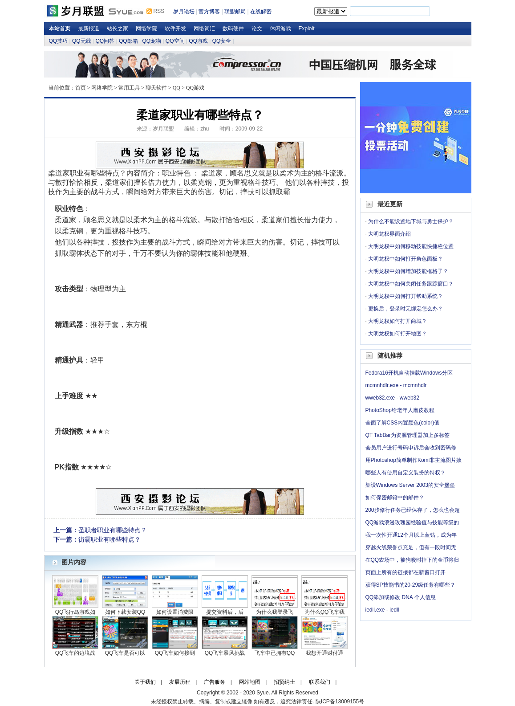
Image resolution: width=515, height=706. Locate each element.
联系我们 (319, 682)
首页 (80, 88)
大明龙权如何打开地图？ (397, 334)
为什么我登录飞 (274, 612)
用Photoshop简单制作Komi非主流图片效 (413, 460)
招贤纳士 (284, 682)
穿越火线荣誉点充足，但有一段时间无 (410, 547)
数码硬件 (233, 28)
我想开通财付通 (324, 653)
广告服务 (214, 682)
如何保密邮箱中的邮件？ (394, 497)
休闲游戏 (280, 28)
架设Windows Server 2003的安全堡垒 (410, 485)
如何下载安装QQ (125, 612)
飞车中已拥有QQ (275, 653)
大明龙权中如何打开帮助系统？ (405, 296)
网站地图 (249, 682)
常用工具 (129, 88)
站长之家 (117, 28)
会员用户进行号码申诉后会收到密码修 (410, 448)
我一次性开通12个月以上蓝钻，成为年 (411, 535)
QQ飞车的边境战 (75, 653)
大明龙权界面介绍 (389, 234)
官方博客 (209, 11)
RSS (159, 11)
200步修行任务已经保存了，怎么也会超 (412, 510)
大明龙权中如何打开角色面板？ (405, 259)
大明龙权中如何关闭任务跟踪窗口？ (411, 284)
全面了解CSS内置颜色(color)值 (402, 423)
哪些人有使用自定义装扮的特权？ (405, 472)
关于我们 (145, 682)
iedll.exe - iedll (382, 610)
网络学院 (146, 28)
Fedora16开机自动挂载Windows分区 (409, 373)
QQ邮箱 (128, 41)
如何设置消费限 (175, 612)
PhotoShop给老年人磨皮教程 (399, 410)
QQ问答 (104, 41)
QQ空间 (175, 41)
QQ (176, 88)
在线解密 (261, 11)
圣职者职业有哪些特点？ (112, 530)
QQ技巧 (58, 41)
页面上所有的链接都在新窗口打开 (405, 572)
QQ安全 (221, 41)
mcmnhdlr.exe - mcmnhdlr (396, 385)
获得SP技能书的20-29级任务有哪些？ (410, 585)
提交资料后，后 (224, 612)
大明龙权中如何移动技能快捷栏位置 (411, 246)
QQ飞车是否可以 (125, 653)
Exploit (307, 28)
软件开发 (175, 28)
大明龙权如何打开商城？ (397, 321)
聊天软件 (156, 88)
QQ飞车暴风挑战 (225, 653)
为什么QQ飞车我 (324, 612)
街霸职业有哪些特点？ (109, 539)
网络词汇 (204, 28)
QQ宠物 (151, 41)
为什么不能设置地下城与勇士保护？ (411, 221)
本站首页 (59, 28)
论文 (256, 28)
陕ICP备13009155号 (340, 701)
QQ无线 (81, 41)
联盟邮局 (235, 11)
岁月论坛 (184, 11)
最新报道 (88, 28)
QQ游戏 (198, 41)
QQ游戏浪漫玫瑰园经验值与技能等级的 (412, 522)
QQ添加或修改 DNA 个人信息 (400, 597)
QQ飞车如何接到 (175, 653)
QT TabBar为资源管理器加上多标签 (407, 435)
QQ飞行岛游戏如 (75, 612)
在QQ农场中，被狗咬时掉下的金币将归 (412, 560)
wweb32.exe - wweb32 (392, 398)
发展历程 (180, 682)
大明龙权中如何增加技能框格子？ (408, 271)
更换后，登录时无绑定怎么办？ (405, 309)
